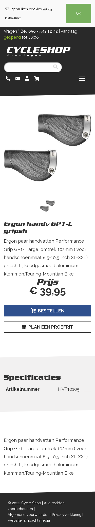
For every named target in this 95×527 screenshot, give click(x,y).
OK (78, 13)
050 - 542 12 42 (43, 31)
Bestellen (47, 310)
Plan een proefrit (47, 327)
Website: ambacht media (29, 520)
